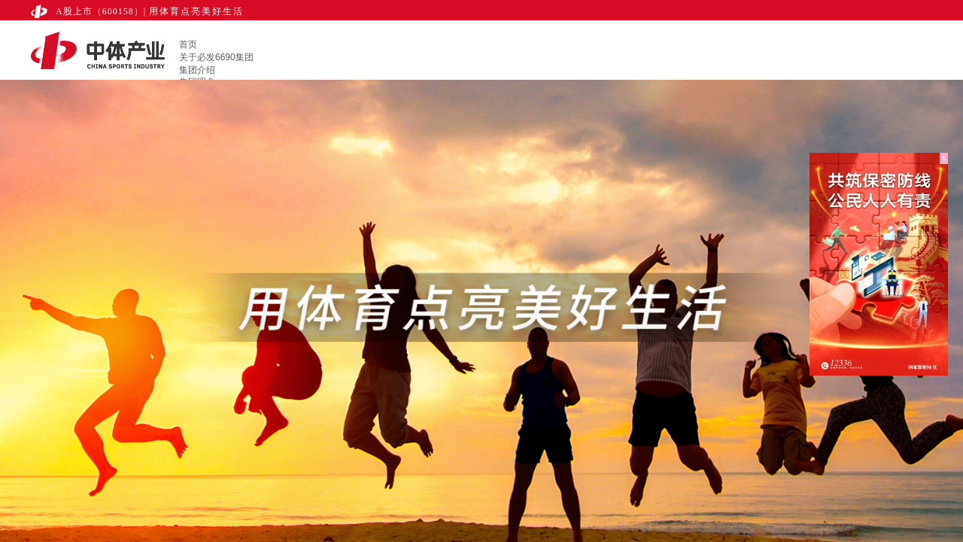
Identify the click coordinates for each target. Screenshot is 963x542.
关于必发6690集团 (216, 57)
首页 (188, 44)
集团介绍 (197, 70)
